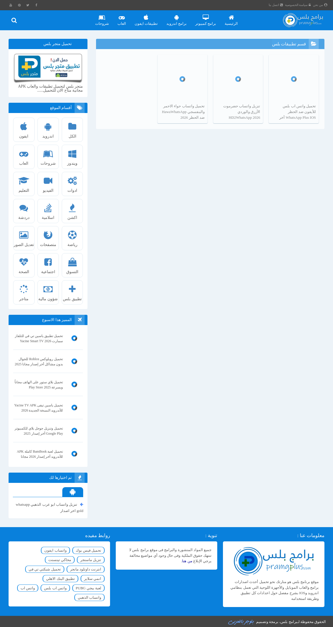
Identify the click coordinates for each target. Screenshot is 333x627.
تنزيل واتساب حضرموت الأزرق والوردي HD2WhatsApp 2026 (241, 112)
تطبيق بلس (72, 291)
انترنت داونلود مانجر (85, 569)
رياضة (72, 236)
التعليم (23, 182)
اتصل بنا (276, 5)
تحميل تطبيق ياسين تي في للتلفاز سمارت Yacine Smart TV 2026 (39, 338)
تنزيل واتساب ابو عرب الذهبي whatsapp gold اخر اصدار (49, 507)
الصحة (23, 263)
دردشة (23, 209)
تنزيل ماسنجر (90, 560)
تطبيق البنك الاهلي (60, 578)
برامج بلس (288, 622)
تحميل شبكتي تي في (45, 569)
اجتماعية (48, 263)
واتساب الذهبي (89, 597)
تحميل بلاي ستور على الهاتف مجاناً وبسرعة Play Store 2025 (39, 384)
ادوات (72, 182)
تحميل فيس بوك (88, 550)
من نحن (320, 5)
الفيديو (48, 182)
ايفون (23, 128)
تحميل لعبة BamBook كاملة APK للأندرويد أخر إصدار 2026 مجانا (40, 454)
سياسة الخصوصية (298, 5)
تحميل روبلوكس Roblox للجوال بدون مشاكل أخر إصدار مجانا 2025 (39, 361)
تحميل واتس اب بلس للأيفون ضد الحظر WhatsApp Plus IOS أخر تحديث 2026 (297, 112)
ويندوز (72, 155)
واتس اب (28, 588)
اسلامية (48, 209)
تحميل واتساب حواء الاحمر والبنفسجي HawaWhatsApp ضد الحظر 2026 (183, 112)
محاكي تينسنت (59, 560)
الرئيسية (231, 18)
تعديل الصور (23, 236)
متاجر (23, 291)
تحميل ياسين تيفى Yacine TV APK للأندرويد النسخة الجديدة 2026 (38, 407)
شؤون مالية (48, 291)
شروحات (102, 18)
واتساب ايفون (55, 550)
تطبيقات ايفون (146, 18)
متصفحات (48, 236)
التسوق (72, 263)
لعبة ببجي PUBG (88, 588)
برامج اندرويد (176, 18)
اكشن (72, 209)
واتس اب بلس (55, 588)
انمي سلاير (92, 578)
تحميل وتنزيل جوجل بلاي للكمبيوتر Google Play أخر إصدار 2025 (39, 431)
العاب (121, 18)
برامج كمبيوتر (205, 18)
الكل (72, 128)
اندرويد (48, 128)
